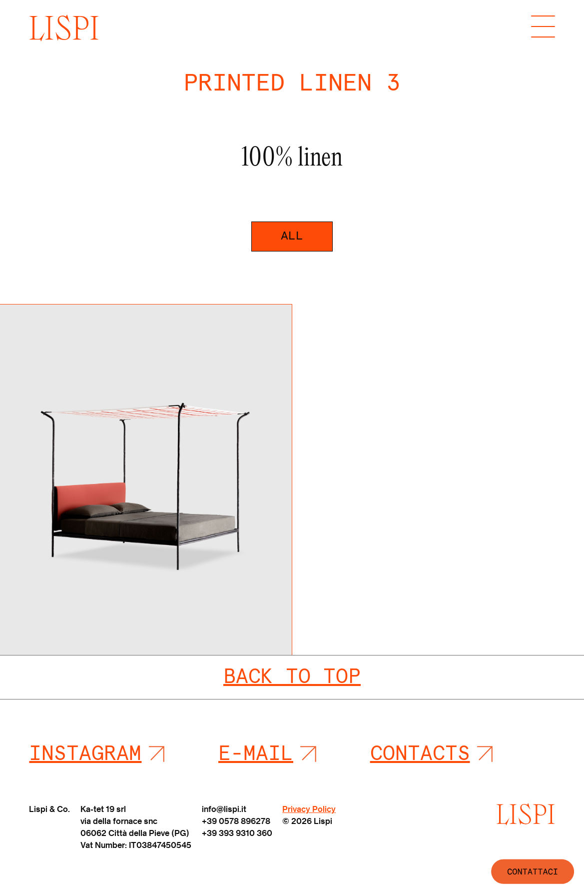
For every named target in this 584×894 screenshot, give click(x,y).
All (292, 236)
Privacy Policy (309, 809)
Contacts (420, 754)
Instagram (85, 754)
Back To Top (292, 677)
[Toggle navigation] (543, 28)
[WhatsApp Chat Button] (524, 871)
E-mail (255, 754)
